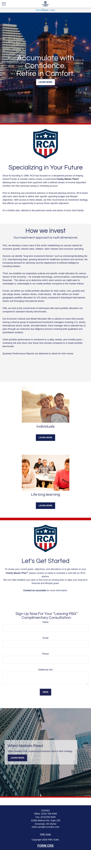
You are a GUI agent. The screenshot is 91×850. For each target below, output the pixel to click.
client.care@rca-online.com (45, 827)
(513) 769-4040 (49, 813)
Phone (45, 654)
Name (45, 622)
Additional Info (45, 669)
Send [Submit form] (45, 692)
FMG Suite (45, 834)
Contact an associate (34, 590)
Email (45, 638)
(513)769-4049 (48, 817)
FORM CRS (45, 845)
